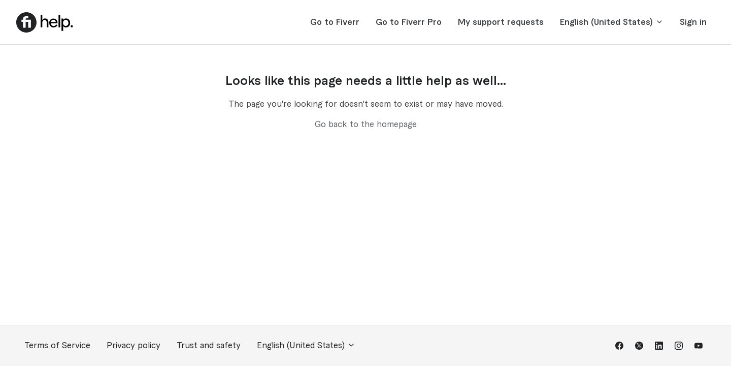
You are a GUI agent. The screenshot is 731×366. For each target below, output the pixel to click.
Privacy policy (133, 346)
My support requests (501, 22)
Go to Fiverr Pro (409, 22)
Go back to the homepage (366, 124)
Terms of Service (57, 346)
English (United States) (611, 22)
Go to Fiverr (334, 22)
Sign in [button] (693, 22)
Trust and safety (209, 346)
